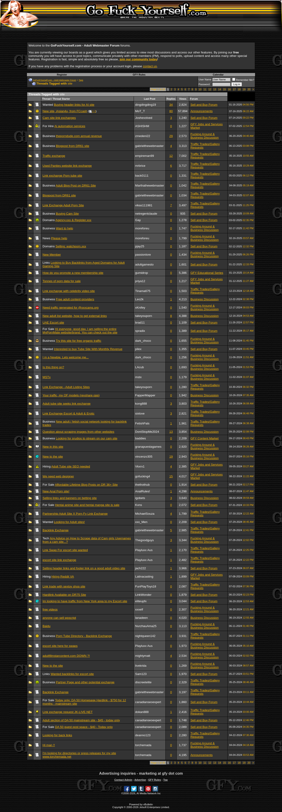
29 (171, 136)
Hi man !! (49, 745)
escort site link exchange (59, 560)
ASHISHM (142, 126)
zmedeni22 (142, 136)
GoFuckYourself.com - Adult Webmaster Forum (54, 80)
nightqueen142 (145, 636)
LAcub (139, 367)
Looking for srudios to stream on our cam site (87, 438)
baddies (140, 438)
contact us (150, 66)
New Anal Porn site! (56, 491)
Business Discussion (205, 299)
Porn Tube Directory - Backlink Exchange (84, 636)
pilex (138, 349)
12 (210, 89)
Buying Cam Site (67, 213)
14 (219, 89)
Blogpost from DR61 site (72, 146)
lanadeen (141, 617)
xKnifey (140, 307)
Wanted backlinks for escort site (72, 674)
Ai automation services (69, 126)
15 (224, 89)
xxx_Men (141, 522)
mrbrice (140, 165)
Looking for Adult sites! (69, 522)
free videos (50, 609)
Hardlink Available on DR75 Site (64, 594)
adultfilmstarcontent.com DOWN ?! (66, 655)
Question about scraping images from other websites (78, 431)
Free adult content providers (75, 299)
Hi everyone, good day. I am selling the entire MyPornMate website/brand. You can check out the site (80, 330)
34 (171, 104)
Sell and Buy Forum (204, 104)
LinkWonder (143, 594)
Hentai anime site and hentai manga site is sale (87, 505)
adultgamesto (144, 264)
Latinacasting (144, 576)
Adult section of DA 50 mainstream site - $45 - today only (81, 720)
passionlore (143, 254)
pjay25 (139, 246)
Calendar (218, 74)
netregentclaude (146, 213)
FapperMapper (145, 395)
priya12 (140, 281)
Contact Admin (123, 779)
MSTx (47, 377)
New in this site (53, 446)
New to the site (53, 456)
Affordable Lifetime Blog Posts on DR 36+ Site (86, 484)
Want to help (64, 228)
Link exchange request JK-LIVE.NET (68, 712)
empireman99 (144, 156)
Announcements (202, 111)
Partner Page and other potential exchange (85, 682)
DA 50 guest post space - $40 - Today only (84, 727)
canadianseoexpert (148, 702)
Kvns (138, 505)
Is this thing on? (53, 367)
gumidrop (141, 273)
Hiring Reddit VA (62, 576)
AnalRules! (142, 491)
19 (244, 89)
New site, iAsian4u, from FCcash (65, 111)
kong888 (141, 403)
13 (214, 89)
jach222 (140, 568)
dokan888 (142, 712)
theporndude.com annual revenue (79, 136)
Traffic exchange (54, 156)
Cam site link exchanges (59, 118)
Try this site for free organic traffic (78, 340)
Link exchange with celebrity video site (69, 291)
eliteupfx (141, 601)
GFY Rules (139, 74)
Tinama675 (142, 291)
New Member (52, 254)
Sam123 (141, 674)
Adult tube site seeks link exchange (67, 403)
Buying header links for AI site (74, 104)
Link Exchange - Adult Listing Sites (66, 387)
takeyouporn (143, 316)
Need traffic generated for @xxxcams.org (71, 307)
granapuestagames (148, 446)
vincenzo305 (144, 456)
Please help (59, 238)
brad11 (140, 322)
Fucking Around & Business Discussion (205, 135)
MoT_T (140, 111)
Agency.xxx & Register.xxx (73, 220)
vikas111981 (144, 205)
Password (204, 84)
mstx (138, 377)
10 (200, 89)
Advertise (140, 779)
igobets (140, 498)
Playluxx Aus (144, 550)
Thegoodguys (144, 540)
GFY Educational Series (207, 273)
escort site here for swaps (60, 646)
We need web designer (58, 476)
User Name (205, 79)
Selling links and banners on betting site (70, 498)
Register (62, 74)
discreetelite (143, 682)
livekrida (141, 665)
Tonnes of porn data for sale (62, 281)
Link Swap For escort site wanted (65, 550)
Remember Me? (243, 80)
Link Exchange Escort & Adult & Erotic (68, 413)
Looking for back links (57, 735)
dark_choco (143, 340)
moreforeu (142, 228)
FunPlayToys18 (145, 586)
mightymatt (142, 655)
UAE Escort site (53, 322)
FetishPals (142, 423)
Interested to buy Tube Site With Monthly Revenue (88, 349)
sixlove (140, 413)
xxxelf (139, 609)
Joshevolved (143, 118)
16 (229, 89)
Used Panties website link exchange (67, 165)
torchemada (143, 745)
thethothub (142, 484)
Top (165, 779)
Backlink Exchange (56, 530)
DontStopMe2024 (147, 431)
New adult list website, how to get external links (75, 316)
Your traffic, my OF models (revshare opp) (71, 395)
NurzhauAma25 (146, 626)
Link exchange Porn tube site (62, 175)
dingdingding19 (145, 104)
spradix (140, 331)
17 (234, 89)
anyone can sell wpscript (59, 617)
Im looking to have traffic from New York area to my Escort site (85, 601)
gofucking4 (142, 476)
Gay (138, 220)
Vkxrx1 (140, 466)
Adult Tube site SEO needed (70, 466)
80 (171, 111)
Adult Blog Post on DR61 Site (76, 185)
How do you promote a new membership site (73, 273)
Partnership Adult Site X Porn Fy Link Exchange (75, 513)
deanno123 (143, 735)
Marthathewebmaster (149, 185)
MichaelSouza (145, 513)
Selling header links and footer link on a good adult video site (84, 568)
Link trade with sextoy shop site (64, 586)
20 (249, 89)
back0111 (142, 175)
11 (204, 89)
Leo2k (139, 299)
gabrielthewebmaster (149, 146)
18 (239, 89)
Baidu (46, 626)
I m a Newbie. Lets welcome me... (66, 357)
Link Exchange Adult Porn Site (63, 205)
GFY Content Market (205, 438)
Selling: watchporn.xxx (71, 246)
